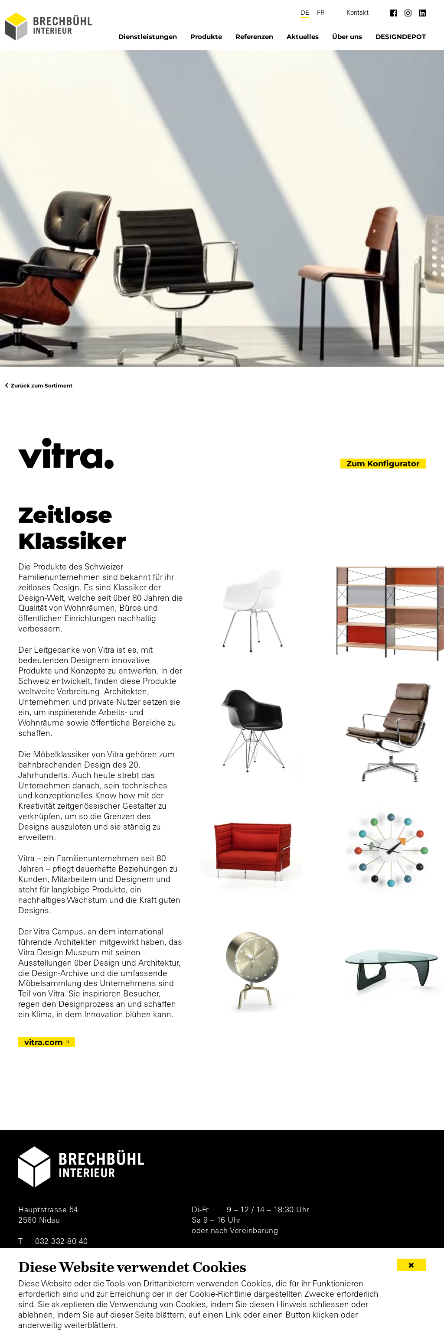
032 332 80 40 (61, 1241)
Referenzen (254, 37)
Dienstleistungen (147, 37)
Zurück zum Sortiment (41, 385)
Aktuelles (303, 37)
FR (321, 12)
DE (304, 12)
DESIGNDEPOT (400, 37)
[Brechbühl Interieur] (48, 27)
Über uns (347, 37)
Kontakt (357, 12)
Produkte (206, 37)
